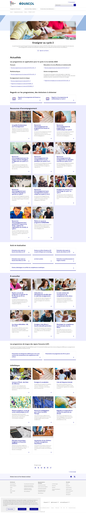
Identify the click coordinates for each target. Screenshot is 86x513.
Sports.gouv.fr (68, 494)
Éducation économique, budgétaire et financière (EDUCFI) (19, 442)
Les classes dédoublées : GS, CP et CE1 (20, 325)
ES (66, 507)
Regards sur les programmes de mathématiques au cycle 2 (60, 98)
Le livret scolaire (38, 259)
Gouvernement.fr (69, 487)
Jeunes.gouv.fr (68, 492)
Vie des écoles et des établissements (47, 9)
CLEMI (11, 492)
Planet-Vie (53, 487)
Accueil (11, 11)
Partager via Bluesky (41, 468)
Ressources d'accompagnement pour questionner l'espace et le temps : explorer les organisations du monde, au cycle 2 (20, 225)
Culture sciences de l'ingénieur (43, 486)
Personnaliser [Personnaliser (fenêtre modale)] (10, 509)
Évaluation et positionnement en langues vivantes (65, 259)
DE (61, 507)
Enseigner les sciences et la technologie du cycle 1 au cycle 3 (64, 191)
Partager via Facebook (35, 468)
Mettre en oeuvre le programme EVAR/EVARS (41, 221)
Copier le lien (51, 468)
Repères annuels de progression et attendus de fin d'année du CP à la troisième (20, 295)
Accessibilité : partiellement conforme (43, 507)
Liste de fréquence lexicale (64, 382)
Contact (52, 507)
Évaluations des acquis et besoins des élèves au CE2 (19, 259)
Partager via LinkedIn (44, 468)
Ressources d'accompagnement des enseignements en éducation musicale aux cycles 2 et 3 (65, 159)
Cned (11, 489)
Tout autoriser (34, 509)
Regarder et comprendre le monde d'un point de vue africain (64, 412)
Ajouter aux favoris (44, 50)
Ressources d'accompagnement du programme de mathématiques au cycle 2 (64, 127)
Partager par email (48, 468)
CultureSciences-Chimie (42, 485)
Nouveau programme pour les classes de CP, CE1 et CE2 (22, 67)
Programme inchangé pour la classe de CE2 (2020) (21, 86)
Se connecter (72, 2)
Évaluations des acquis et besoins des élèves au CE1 (63, 251)
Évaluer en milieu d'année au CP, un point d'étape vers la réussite (42, 251)
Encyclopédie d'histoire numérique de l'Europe (42, 491)
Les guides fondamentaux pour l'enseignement (19, 126)
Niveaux (25, 11)
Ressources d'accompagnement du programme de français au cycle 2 (41, 127)
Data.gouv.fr (68, 485)
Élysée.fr (67, 483)
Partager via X (38, 468)
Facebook (71, 476)
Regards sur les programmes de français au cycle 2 (29, 98)
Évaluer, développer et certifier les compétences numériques (28, 267)
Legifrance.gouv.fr (69, 489)
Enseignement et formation (15, 9)
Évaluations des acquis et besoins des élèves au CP (18, 251)
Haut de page (73, 471)
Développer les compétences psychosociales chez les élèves (65, 325)
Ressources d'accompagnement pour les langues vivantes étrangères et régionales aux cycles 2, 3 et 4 (20, 160)
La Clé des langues (55, 483)
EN (64, 507)
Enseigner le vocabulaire (41, 382)
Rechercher (75, 5)
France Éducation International (29, 483)
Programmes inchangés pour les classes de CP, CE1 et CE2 (57, 80)
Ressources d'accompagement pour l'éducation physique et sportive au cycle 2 (19, 192)
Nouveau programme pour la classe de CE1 (20, 81)
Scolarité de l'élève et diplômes (30, 9)
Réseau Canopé (12, 490)
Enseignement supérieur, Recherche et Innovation (28, 489)
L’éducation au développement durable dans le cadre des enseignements (42, 294)
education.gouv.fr (13, 483)
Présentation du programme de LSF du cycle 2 (57, 354)
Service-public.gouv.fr (69, 490)
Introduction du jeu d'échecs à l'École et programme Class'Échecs (42, 442)
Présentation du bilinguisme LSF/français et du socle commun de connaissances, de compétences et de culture (26, 355)
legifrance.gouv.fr (54, 502)
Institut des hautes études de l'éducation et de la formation (29, 486)
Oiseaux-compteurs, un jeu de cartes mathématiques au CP (20, 411)
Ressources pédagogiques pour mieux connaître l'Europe (41, 412)
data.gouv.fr (46, 502)
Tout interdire (22, 509)
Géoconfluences (40, 493)
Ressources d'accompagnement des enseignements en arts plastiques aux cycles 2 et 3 (42, 159)
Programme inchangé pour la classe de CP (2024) (21, 83)
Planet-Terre (54, 485)
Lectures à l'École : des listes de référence (20, 383)
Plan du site (57, 507)
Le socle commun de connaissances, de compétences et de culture (64, 294)
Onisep (11, 487)
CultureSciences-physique (42, 488)
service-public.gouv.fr (64, 502)
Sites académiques (27, 491)
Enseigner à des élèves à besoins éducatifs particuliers (42, 325)
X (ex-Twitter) (74, 476)
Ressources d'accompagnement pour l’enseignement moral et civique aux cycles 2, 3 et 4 (42, 192)
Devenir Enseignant (13, 485)
